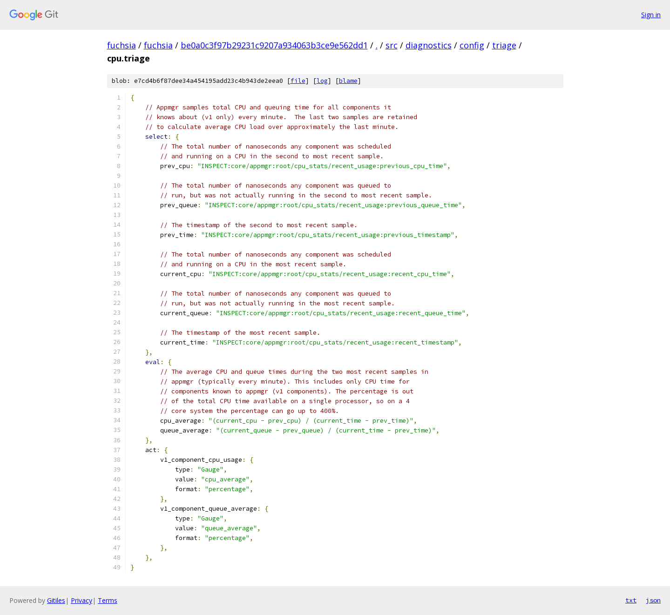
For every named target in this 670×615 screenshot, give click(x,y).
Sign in (651, 14)
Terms (107, 600)
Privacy (81, 600)
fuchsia (121, 45)
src (392, 45)
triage (504, 45)
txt (630, 600)
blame (348, 81)
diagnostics (429, 45)
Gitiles (56, 600)
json (653, 600)
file (298, 81)
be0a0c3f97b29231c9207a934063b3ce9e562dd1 (274, 45)
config (472, 45)
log (322, 81)
